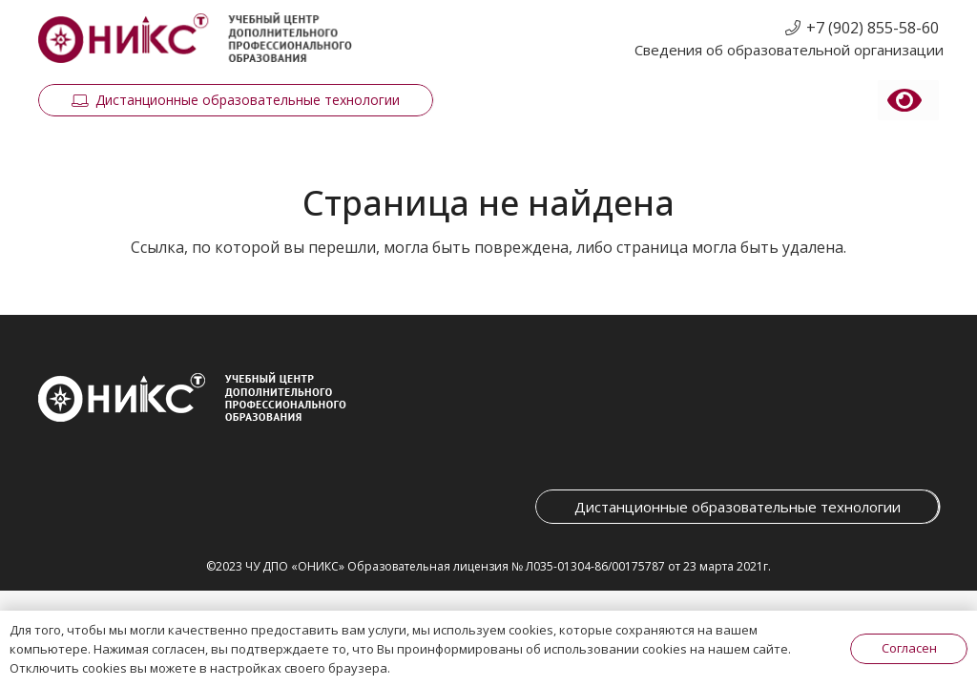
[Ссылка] (195, 38)
